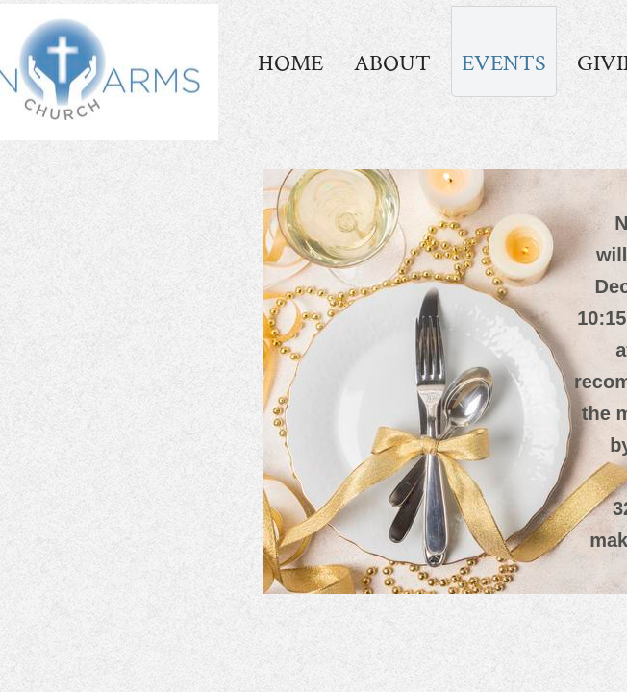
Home (290, 63)
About (392, 63)
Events (504, 63)
